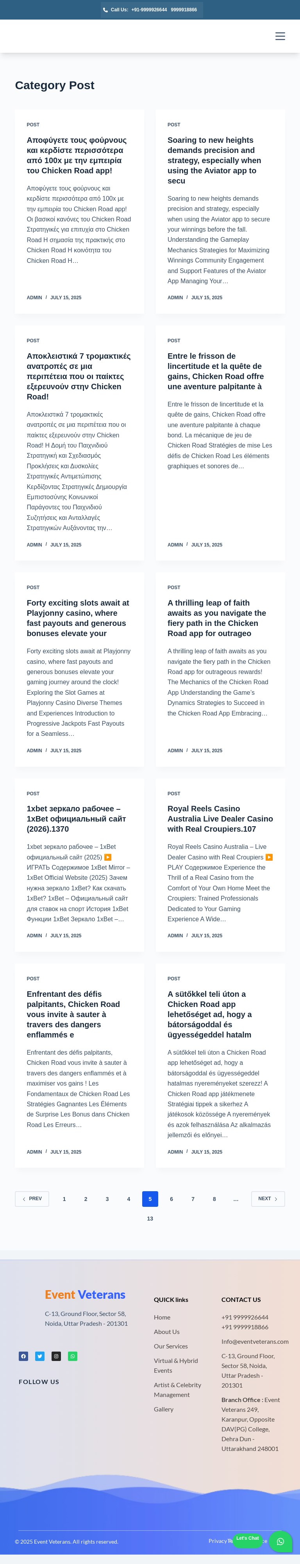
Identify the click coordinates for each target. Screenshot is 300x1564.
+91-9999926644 (149, 10)
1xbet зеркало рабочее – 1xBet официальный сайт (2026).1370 (76, 818)
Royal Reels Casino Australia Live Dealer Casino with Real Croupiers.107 (220, 818)
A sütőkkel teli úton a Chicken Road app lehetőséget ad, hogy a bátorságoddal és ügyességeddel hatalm (210, 1014)
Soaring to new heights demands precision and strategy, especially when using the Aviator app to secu (214, 160)
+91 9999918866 (244, 1326)
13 (150, 1218)
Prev (32, 1198)
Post (33, 125)
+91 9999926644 (244, 1317)
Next (268, 1198)
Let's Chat (247, 1538)
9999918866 (184, 10)
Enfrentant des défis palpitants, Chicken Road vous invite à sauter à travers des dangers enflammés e (73, 1014)
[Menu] (280, 36)
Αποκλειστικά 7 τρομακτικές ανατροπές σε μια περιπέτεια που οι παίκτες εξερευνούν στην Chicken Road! (78, 376)
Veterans (85, 1294)
